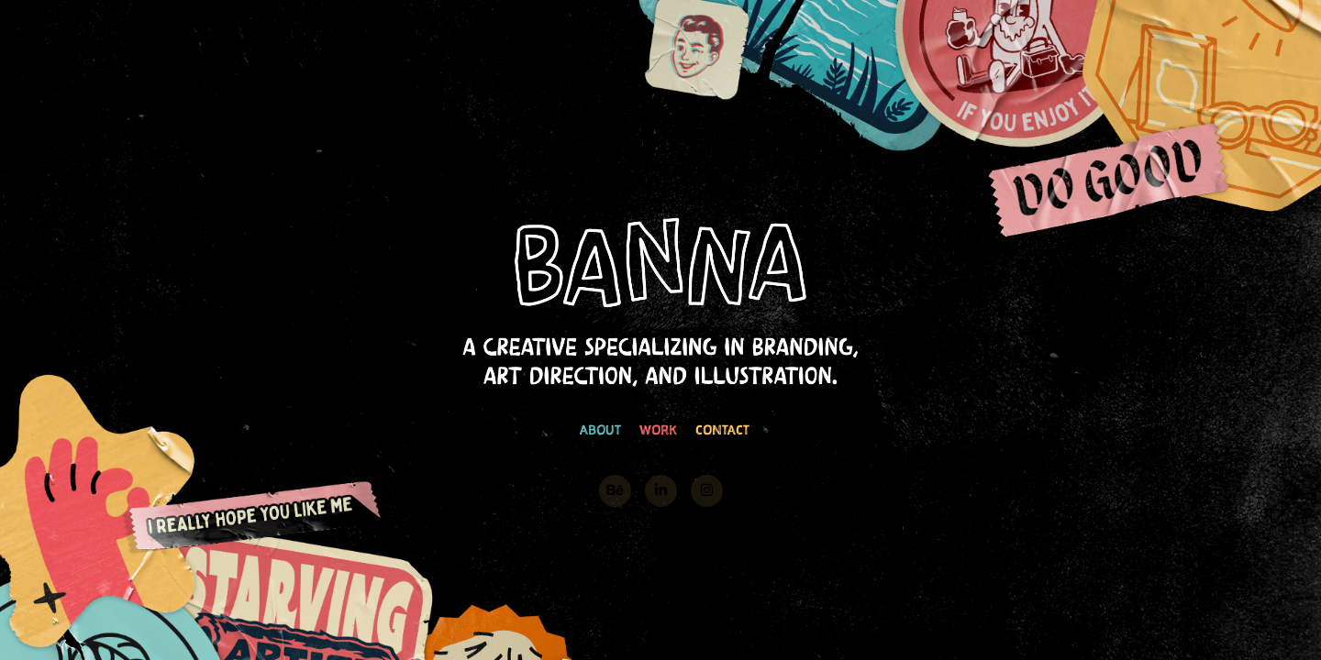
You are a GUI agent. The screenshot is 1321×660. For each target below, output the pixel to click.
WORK (658, 429)
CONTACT (722, 429)
